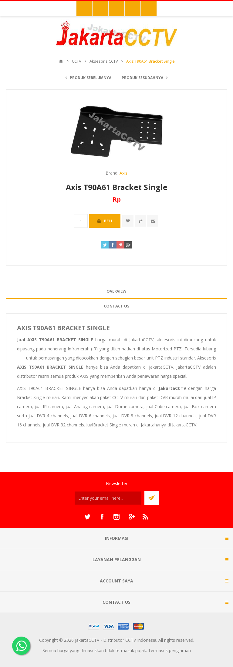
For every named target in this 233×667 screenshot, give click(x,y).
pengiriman (180, 650)
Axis (123, 173)
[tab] (116, 291)
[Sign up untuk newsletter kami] (108, 498)
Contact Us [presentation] (117, 306)
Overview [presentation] (116, 291)
